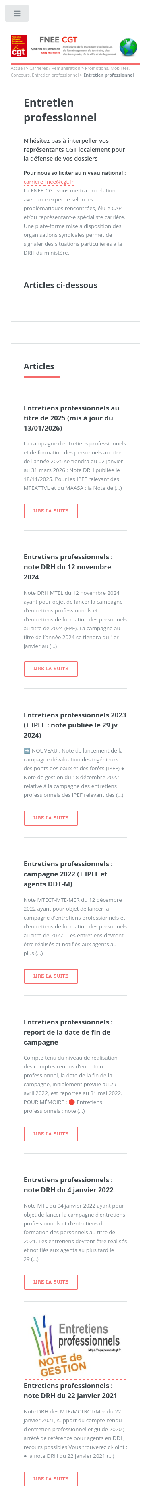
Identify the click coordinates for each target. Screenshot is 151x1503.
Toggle (17, 15)
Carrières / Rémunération (54, 68)
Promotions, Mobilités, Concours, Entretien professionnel (70, 71)
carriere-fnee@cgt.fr (49, 181)
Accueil (18, 68)
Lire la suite (50, 511)
